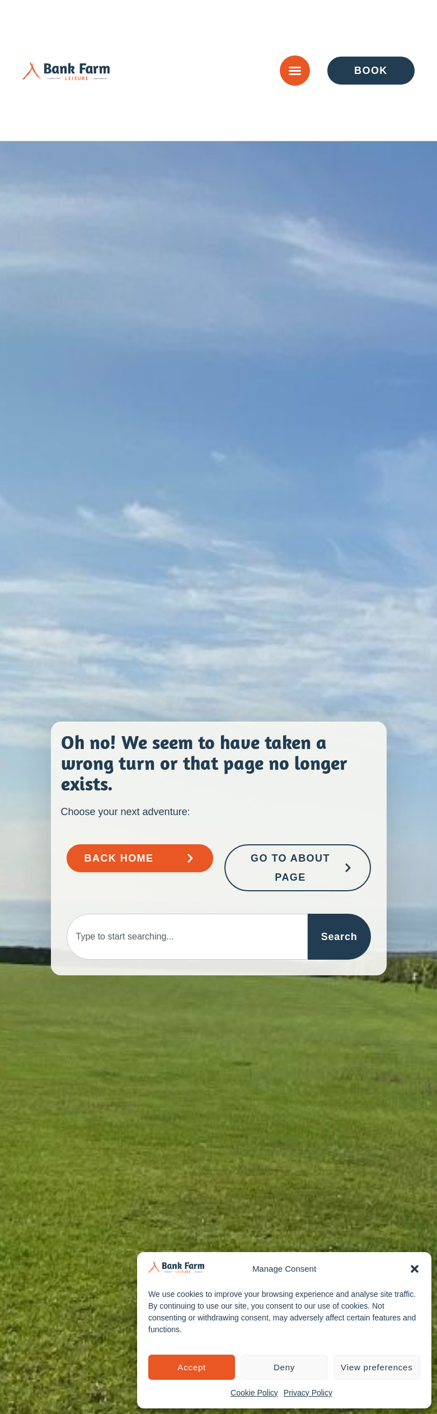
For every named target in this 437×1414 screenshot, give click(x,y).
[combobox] (187, 937)
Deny (284, 1367)
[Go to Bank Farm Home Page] (140, 858)
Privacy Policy (308, 1392)
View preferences (376, 1367)
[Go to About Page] (297, 867)
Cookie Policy (254, 1392)
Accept (191, 1367)
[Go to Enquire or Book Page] (371, 71)
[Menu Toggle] (295, 70)
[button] (414, 1269)
